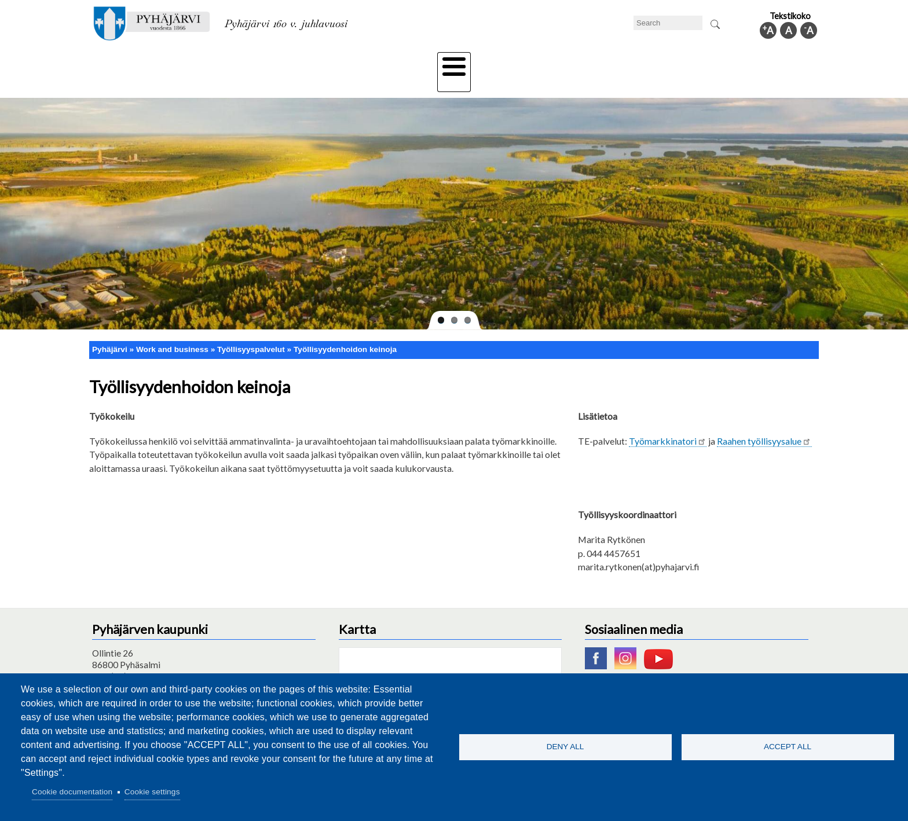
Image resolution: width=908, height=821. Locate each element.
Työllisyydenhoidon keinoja (345, 329)
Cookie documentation (72, 791)
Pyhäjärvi (109, 329)
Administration (665, 62)
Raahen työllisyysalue (764, 420)
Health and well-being (425, 62)
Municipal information (757, 62)
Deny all (565, 746)
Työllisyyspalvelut (251, 329)
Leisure (348, 62)
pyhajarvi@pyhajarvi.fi (135, 667)
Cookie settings (152, 791)
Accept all (787, 746)
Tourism (504, 62)
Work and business (578, 62)
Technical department (150, 62)
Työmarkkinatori (667, 420)
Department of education (262, 62)
